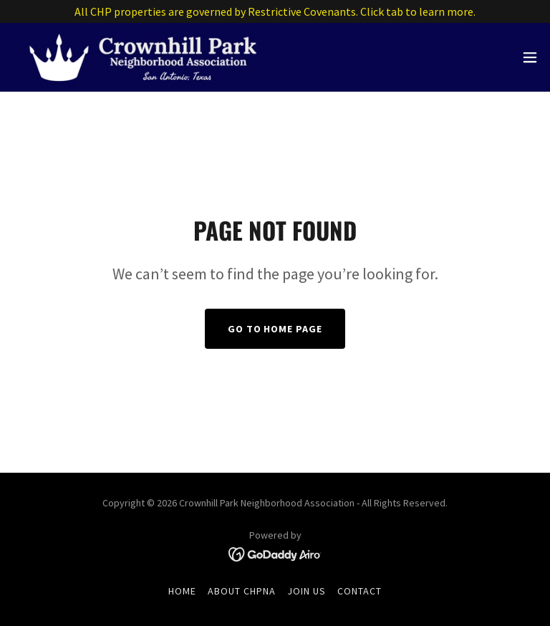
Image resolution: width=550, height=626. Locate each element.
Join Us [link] (306, 590)
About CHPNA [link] (242, 590)
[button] (530, 57)
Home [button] (182, 590)
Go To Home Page (275, 328)
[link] (143, 57)
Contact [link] (359, 590)
